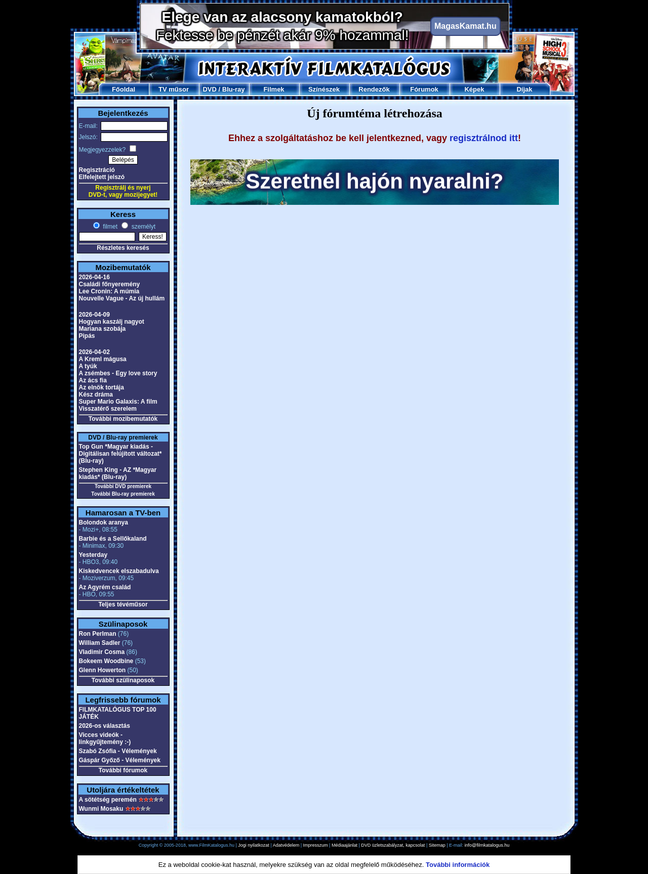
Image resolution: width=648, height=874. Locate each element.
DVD (209, 89)
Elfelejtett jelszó (102, 177)
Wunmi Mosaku (101, 808)
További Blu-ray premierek (122, 494)
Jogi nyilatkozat (253, 845)
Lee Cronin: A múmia (109, 291)
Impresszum (315, 845)
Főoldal (123, 89)
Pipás (87, 335)
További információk (458, 864)
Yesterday (93, 554)
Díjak (524, 89)
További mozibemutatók (123, 418)
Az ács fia (93, 380)
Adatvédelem (286, 845)
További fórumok (123, 770)
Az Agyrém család (105, 587)
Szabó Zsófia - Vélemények (118, 751)
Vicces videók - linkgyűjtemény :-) (105, 738)
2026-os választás (104, 725)
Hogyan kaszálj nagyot (111, 321)
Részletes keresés (123, 247)
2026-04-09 (94, 314)
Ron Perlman (97, 633)
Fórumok (424, 89)
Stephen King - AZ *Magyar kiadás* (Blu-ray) (118, 473)
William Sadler (99, 642)
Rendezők (373, 89)
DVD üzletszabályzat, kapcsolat (393, 845)
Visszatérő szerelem (108, 408)
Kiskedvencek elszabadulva (119, 571)
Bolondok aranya (103, 522)
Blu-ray (233, 89)
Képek (474, 89)
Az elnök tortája (101, 387)
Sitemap (437, 845)
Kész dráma (96, 394)
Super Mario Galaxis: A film (118, 401)
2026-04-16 (94, 277)
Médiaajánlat (344, 845)
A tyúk (88, 366)
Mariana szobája (102, 328)
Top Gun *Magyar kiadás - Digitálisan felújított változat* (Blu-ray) (120, 453)
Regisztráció (97, 169)
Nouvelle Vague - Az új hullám (122, 298)
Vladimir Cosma (102, 652)
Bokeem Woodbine (106, 661)
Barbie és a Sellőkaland (113, 538)
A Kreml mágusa (103, 359)
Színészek (324, 89)
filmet (109, 226)
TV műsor (173, 89)
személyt (142, 226)
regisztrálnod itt (484, 138)
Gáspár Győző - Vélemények (119, 760)
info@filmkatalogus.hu (487, 845)
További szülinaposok (123, 680)
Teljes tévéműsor (122, 604)
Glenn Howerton (102, 670)
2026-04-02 (94, 352)
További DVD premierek (123, 486)
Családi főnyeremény (109, 284)
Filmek (273, 89)
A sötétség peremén (108, 799)
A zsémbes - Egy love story (118, 373)
